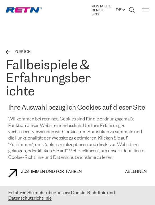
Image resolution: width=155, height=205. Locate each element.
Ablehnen (136, 172)
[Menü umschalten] (145, 10)
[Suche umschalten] (132, 10)
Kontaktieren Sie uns (101, 10)
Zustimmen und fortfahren (45, 173)
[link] (24, 10)
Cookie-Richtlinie (88, 193)
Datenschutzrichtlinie (30, 198)
